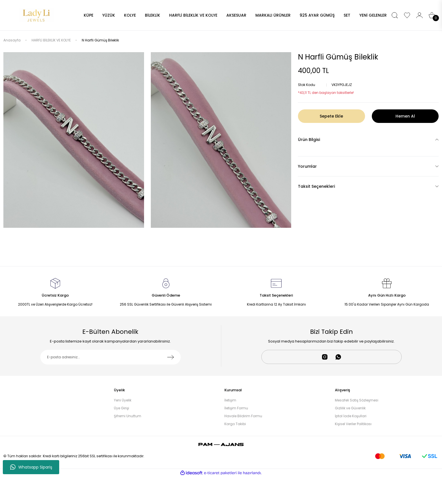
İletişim (230, 400)
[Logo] (36, 14)
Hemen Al (405, 116)
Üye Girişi (121, 408)
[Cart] (431, 15)
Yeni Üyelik (122, 400)
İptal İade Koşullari (350, 416)
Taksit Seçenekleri (316, 186)
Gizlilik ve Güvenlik (350, 408)
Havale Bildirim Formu (243, 416)
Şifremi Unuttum (127, 416)
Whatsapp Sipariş (31, 467)
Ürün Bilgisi (309, 139)
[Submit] (170, 357)
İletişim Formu (236, 408)
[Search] (394, 15)
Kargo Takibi (235, 423)
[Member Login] (419, 15)
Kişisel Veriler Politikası (353, 423)
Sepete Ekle (331, 116)
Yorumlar (307, 166)
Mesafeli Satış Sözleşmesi (356, 400)
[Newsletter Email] (110, 357)
